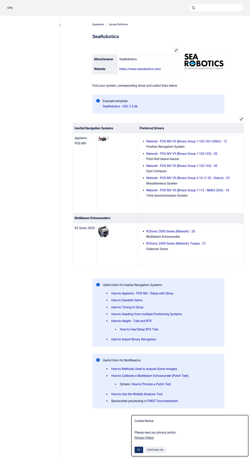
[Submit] (193, 8)
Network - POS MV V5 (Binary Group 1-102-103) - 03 (181, 154)
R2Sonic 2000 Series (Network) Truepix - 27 (176, 243)
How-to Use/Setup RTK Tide (139, 329)
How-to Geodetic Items (126, 300)
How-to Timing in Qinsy (127, 307)
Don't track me (155, 449)
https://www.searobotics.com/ (140, 69)
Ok (138, 449)
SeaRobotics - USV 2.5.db (120, 106)
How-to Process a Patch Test (151, 384)
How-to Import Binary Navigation (133, 339)
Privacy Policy (144, 438)
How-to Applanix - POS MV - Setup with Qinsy (142, 293)
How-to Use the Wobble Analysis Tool (136, 394)
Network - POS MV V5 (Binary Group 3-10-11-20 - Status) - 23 (187, 178)
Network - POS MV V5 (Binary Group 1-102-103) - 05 (181, 166)
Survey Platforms (118, 24)
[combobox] (216, 8)
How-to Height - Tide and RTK (131, 321)
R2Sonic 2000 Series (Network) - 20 (170, 231)
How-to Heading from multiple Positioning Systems (146, 314)
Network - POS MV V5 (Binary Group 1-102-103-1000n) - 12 (186, 141)
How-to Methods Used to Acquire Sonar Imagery (144, 369)
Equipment (98, 24)
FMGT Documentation (162, 401)
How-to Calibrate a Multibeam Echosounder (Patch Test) (150, 376)
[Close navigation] (60, 25)
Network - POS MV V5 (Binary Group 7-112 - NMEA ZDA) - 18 (187, 190)
